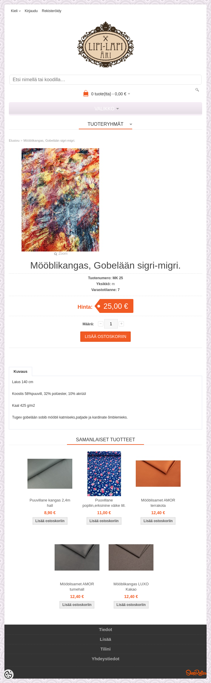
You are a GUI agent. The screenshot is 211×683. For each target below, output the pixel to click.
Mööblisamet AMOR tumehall (77, 587)
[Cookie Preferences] (8, 674)
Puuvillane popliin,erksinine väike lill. (104, 503)
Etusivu (14, 140)
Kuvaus (20, 371)
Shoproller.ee (196, 673)
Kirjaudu (31, 11)
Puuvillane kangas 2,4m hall (50, 503)
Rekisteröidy (51, 11)
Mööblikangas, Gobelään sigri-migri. (49, 140)
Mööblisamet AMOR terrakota (158, 503)
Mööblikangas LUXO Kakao (131, 587)
